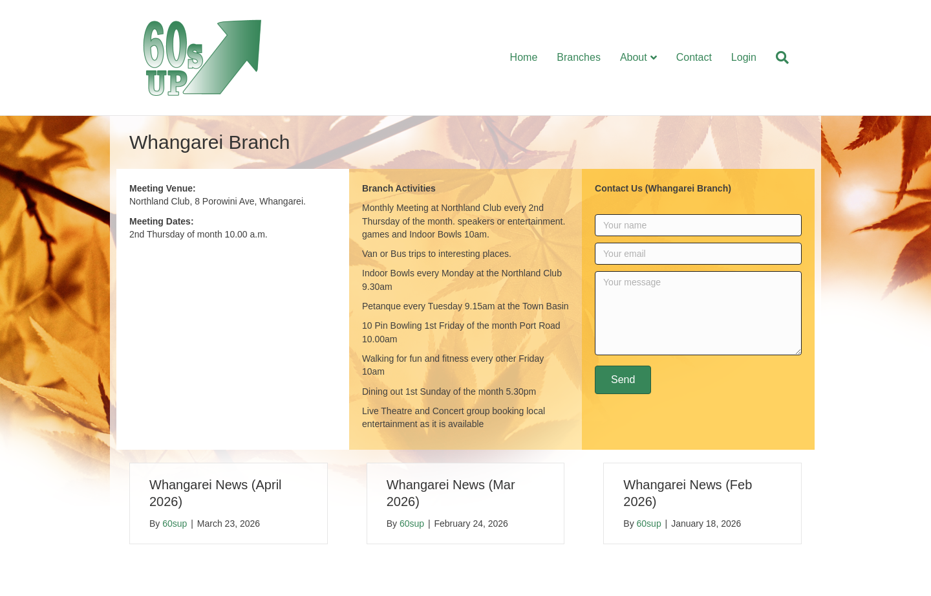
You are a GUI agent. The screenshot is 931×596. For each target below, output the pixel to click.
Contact (694, 57)
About (633, 57)
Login (743, 57)
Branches (579, 57)
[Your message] (698, 313)
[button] (623, 380)
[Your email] (698, 254)
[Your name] (698, 225)
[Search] (777, 57)
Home (524, 57)
